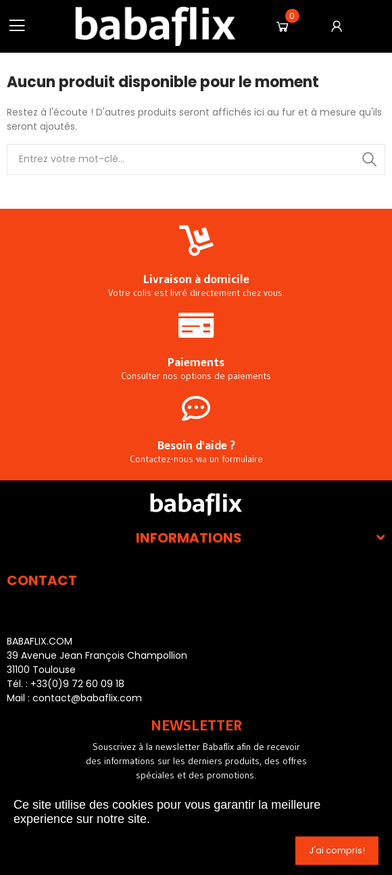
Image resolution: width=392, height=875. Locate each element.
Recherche (369, 159)
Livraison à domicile (196, 279)
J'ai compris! (337, 850)
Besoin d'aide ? (196, 445)
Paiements (196, 362)
